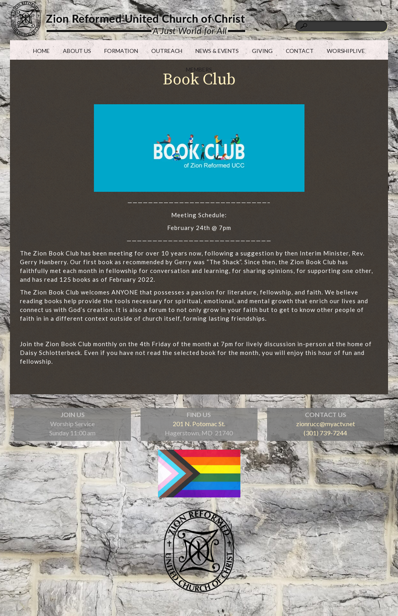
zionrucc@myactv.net (325, 423)
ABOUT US (77, 50)
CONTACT (300, 50)
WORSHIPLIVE (346, 50)
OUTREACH (166, 50)
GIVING (262, 50)
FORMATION (121, 50)
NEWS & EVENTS (217, 50)
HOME (41, 50)
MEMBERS (199, 69)
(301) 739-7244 (325, 433)
